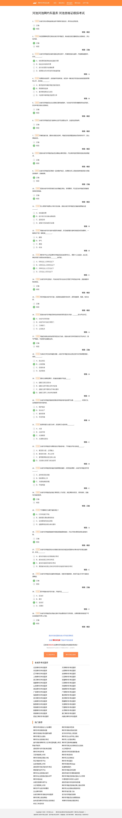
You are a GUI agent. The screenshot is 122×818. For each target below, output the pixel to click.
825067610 (85, 814)
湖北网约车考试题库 (40, 689)
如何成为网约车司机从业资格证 (44, 800)
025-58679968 (70, 814)
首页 (55, 3)
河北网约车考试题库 (40, 670)
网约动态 (77, 3)
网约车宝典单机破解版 (69, 742)
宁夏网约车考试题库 (69, 707)
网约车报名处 (38, 779)
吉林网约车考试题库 (69, 673)
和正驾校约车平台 (39, 761)
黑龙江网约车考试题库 (41, 716)
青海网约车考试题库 (40, 707)
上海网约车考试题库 (40, 676)
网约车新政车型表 (68, 727)
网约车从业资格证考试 (41, 739)
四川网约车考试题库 (40, 698)
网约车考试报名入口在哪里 (42, 727)
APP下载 (85, 3)
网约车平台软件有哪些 (41, 788)
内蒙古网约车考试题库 (69, 716)
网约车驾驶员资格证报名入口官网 (73, 776)
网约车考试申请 (38, 751)
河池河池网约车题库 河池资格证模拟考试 (58, 13)
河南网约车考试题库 (69, 686)
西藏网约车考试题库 (69, 701)
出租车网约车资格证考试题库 (43, 794)
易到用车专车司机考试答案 (42, 748)
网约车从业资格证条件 (41, 773)
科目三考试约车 (38, 803)
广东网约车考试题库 (40, 692)
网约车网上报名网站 (40, 797)
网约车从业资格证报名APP (42, 776)
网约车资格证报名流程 (69, 730)
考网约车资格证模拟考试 (70, 800)
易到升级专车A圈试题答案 (71, 773)
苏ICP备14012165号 (54, 814)
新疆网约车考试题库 (40, 710)
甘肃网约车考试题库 (69, 704)
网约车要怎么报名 (39, 736)
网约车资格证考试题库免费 (42, 733)
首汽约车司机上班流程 (69, 733)
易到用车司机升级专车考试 (42, 767)
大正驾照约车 (66, 748)
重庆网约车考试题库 (69, 695)
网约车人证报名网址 (69, 739)
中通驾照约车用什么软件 (70, 779)
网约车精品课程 (71, 654)
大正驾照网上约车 (39, 785)
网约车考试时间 (67, 755)
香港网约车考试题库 (40, 713)
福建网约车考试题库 (40, 683)
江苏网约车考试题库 (69, 676)
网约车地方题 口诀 (68, 791)
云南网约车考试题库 (40, 701)
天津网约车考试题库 (69, 667)
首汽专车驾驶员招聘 (69, 794)
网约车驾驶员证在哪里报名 (71, 797)
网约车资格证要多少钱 (41, 758)
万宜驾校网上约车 (39, 755)
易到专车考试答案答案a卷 (71, 751)
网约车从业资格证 (68, 758)
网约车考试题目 (67, 761)
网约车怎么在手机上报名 (70, 736)
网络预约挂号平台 (39, 770)
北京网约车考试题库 (40, 667)
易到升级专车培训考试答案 (71, 782)
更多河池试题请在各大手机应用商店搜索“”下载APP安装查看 (61, 638)
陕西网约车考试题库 (40, 704)
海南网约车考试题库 (40, 695)
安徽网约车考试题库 (69, 680)
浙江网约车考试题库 (40, 680)
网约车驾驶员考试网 (69, 770)
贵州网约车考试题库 (69, 698)
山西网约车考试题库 (69, 670)
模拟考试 (61, 3)
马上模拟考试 (50, 654)
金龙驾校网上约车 (39, 764)
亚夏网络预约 (66, 767)
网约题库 (69, 3)
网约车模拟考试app (68, 764)
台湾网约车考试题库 (69, 710)
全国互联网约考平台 (40, 782)
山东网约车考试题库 (40, 686)
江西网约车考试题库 (69, 683)
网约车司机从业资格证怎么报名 (72, 745)
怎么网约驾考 (38, 791)
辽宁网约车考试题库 (40, 673)
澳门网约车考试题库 (69, 713)
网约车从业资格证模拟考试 (71, 788)
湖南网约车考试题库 (69, 689)
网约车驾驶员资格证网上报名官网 (73, 785)
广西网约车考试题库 (69, 692)
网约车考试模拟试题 (40, 730)
